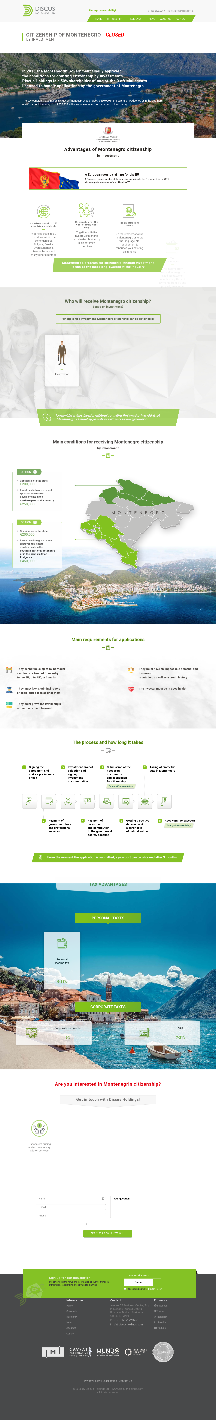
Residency (136, 18)
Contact (181, 18)
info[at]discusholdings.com (126, 1324)
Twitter (159, 1311)
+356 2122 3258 (128, 1320)
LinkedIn (160, 1322)
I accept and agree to (109, 1224)
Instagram (160, 1316)
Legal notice (110, 1380)
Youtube (160, 1327)
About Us (165, 18)
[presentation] (49, 1233)
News (152, 18)
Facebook (160, 1305)
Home (98, 18)
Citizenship (115, 18)
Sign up (174, 1275)
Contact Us (125, 1380)
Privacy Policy (122, 1224)
